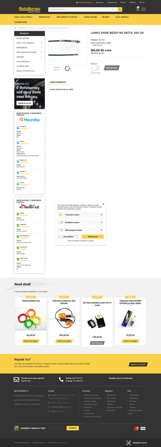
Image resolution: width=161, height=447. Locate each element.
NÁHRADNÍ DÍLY (22, 48)
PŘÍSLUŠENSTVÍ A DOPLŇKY (27, 52)
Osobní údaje (134, 395)
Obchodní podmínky (91, 395)
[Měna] (142, 2)
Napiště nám (26, 381)
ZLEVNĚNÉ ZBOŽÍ (23, 66)
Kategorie (24, 33)
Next (143, 321)
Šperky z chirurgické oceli (25, 71)
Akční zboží (111, 410)
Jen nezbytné (68, 237)
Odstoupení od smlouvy (92, 416)
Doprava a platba (90, 401)
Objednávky (133, 398)
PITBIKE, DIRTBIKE (23, 38)
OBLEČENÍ (20, 57)
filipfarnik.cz (63, 442)
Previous (18, 321)
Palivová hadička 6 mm (31, 301)
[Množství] (93, 67)
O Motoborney (89, 413)
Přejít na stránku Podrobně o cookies (81, 241)
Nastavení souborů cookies (135, 412)
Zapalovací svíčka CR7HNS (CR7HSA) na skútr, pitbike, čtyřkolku (130, 303)
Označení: (94, 40)
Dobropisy (133, 401)
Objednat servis (140, 443)
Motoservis (88, 407)
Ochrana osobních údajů (92, 398)
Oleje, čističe (111, 398)
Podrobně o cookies (91, 404)
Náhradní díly (111, 395)
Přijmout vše (92, 237)
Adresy (132, 404)
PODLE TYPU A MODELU (25, 43)
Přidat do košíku (31, 341)
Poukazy (132, 407)
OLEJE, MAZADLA (23, 61)
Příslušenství (111, 401)
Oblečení (110, 404)
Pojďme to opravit (138, 364)
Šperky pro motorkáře (114, 407)
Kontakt (87, 410)
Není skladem (111, 68)
